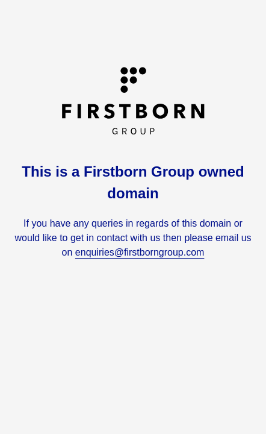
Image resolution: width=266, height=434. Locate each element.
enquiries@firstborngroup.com (140, 252)
